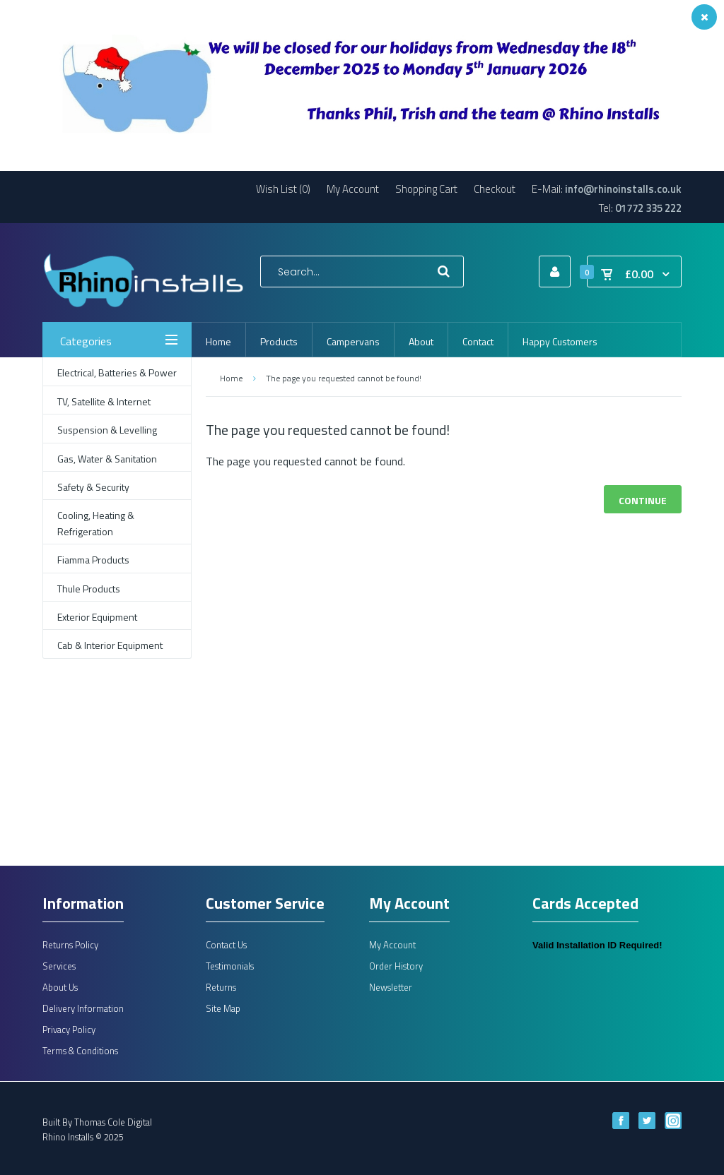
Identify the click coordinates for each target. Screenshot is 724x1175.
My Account (353, 189)
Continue (643, 500)
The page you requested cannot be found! (343, 378)
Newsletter (390, 987)
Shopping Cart (426, 189)
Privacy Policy (68, 1029)
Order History (396, 966)
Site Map (223, 1008)
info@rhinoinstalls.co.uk (623, 189)
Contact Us (226, 945)
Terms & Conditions (80, 1051)
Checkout (494, 189)
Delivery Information (83, 1008)
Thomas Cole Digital (113, 1122)
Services (59, 966)
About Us (60, 987)
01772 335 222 (648, 208)
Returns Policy (70, 945)
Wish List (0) (283, 189)
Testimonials (230, 966)
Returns (221, 987)
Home (231, 378)
